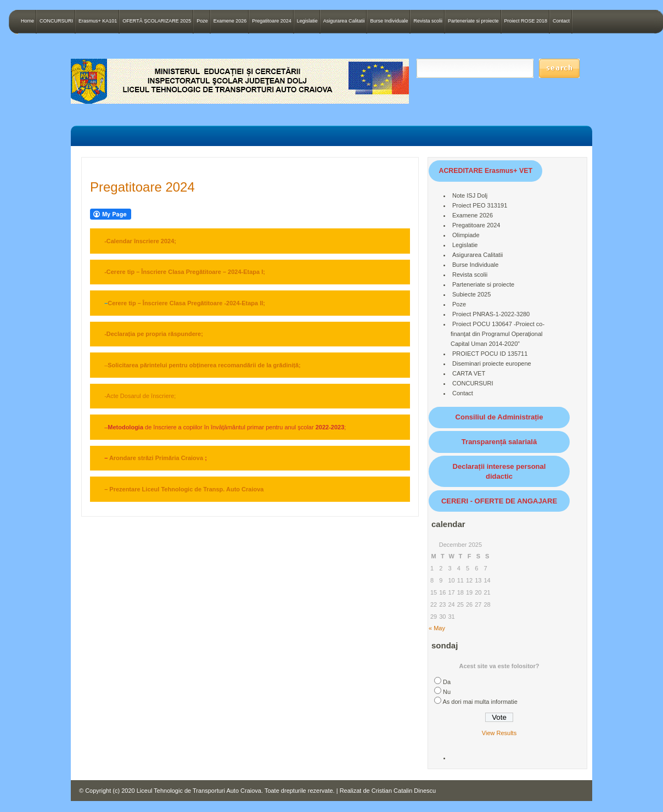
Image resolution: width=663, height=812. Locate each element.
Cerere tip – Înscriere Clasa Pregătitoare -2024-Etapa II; (186, 303)
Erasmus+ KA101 (97, 21)
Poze (202, 21)
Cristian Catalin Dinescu (404, 790)
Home (27, 21)
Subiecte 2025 (471, 294)
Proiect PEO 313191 (479, 205)
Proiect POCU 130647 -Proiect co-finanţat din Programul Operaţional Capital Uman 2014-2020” (497, 334)
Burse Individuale (389, 21)
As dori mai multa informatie (479, 701)
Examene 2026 (230, 21)
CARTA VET (468, 373)
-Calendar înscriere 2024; (140, 241)
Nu (447, 691)
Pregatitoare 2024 (271, 21)
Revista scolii (427, 21)
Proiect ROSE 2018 (526, 21)
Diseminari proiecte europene (491, 363)
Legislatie (307, 21)
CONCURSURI (56, 21)
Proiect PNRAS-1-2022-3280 (491, 314)
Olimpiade (466, 235)
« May (437, 628)
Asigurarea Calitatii (344, 21)
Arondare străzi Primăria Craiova (156, 458)
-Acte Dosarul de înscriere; (140, 396)
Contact (561, 21)
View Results (499, 733)
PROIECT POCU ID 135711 (489, 353)
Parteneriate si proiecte (473, 21)
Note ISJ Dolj (469, 195)
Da (447, 682)
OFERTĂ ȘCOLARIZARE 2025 (156, 21)
